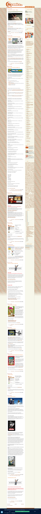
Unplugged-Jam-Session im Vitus (29, 53)
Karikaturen (26, 186)
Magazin (29, 188)
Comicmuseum (27, 83)
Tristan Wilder (33, 203)
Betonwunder (18, 406)
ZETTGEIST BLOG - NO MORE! (29, 130)
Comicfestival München (27, 172)
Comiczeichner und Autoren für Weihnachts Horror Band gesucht (15, 354)
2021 (26, 214)
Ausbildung (33, 164)
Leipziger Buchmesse (32, 187)
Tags (28, 202)
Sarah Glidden (28, 198)
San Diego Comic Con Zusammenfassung (17, 89)
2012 (32, 162)
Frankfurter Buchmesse (29, 180)
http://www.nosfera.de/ (10, 434)
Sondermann (11, 220)
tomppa (28, 203)
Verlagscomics (18, 322)
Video (10, 33)
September (27, 224)
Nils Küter (30, 194)
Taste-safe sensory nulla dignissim (29, 75)
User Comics (11, 351)
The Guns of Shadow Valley (11, 83)
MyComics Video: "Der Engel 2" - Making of (30, 226)
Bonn (32, 166)
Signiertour (33, 199)
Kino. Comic (33, 186)
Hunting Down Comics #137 (28, 59)
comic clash (26, 168)
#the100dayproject (26, 162)
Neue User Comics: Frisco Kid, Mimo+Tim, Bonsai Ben (14, 36)
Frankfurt (26, 180)
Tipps (27, 203)
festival (31, 179)
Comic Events (32, 168)
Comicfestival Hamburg (28, 132)
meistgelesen (26, 190)
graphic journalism (28, 181)
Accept (22, 511)
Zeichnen (28, 207)
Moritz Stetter (30, 191)
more (35, 511)
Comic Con (11, 190)
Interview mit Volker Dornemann (11, 396)
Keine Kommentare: (18, 189)
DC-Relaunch (31, 176)
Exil (25, 179)
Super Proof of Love (11, 343)
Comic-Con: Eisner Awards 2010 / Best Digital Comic (14, 67)
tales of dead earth (32, 202)
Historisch (30, 183)
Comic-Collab (26, 170)
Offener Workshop (32, 194)
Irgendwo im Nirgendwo (28, 120)
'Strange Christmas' (28, 105)
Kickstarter (30, 186)
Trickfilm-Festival (30, 203)
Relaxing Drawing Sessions (28, 57)
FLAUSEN (27, 64)
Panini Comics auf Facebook (11, 245)
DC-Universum (33, 176)
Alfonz (33, 163)
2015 (26, 218)
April (26, 238)
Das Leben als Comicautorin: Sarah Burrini (30, 43)
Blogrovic (27, 98)
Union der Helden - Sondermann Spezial (12, 210)
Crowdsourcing (32, 175)
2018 (26, 216)
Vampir (31, 204)
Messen (33, 190)
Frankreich (31, 180)
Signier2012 (28, 199)
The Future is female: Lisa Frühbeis (29, 73)
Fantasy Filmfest (27, 179)
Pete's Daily (27, 109)
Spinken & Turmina (28, 141)
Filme (33, 179)
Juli (26, 225)
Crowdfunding (29, 175)
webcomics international (19, 190)
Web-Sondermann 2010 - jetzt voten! (12, 477)
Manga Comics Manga (28, 66)
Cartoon (25, 167)
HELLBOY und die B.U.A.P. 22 (29, 55)
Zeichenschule (26, 207)
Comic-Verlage (26, 171)
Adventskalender (26, 163)
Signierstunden (30, 199)
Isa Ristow (27, 94)
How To (33, 183)
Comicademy (33, 171)
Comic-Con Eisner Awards (12, 188)
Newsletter (11, 242)
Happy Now (9, 345)
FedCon (30, 179)
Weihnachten (29, 206)
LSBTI (27, 188)
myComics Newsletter (10, 223)
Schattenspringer (31, 198)
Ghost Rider (26, 181)
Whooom (33, 206)
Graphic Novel (31, 181)
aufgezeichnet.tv (29, 164)
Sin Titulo (19, 78)
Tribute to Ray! (27, 134)
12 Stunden (29, 162)
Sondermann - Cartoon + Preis (11, 299)
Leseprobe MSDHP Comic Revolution (29, 232)
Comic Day (30, 168)
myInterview (19, 475)
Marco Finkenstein (32, 188)
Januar (27, 240)
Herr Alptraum (26, 183)
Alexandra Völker (31, 163)
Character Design (31, 167)
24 (33, 162)
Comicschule (29, 174)
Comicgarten (33, 172)
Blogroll (28, 166)
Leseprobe (12, 320)
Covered (27, 175)
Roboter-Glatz (27, 136)
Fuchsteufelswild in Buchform (28, 91)
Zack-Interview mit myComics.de (29, 45)
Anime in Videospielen (28, 87)
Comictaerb (33, 174)
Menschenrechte (29, 190)
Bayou (9, 82)
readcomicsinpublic (27, 197)
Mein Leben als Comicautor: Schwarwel (29, 42)
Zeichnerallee (33, 207)
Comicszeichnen (31, 174)
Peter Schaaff (31, 195)
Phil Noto (33, 195)
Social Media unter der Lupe (28, 71)
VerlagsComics (33, 204)
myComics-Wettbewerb (15, 475)
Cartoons (10, 475)
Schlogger (33, 198)
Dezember (27, 222)
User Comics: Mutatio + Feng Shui (12, 328)
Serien (25, 199)
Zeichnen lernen (30, 207)
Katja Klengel (28, 186)
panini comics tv (27, 195)
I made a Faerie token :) (28, 61)
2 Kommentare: (17, 32)
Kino (31, 186)
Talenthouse (30, 202)
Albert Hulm (27, 96)
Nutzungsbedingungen (27, 247)
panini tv (29, 195)
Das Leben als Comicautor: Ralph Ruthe (29, 44)
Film (32, 179)
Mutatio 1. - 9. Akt (20, 340)
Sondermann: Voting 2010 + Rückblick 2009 (13, 263)
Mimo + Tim (9, 54)
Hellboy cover (27, 85)
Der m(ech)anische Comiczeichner (29, 102)
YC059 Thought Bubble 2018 (28, 89)
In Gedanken (27, 122)
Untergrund (26, 204)
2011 (31, 162)
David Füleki (28, 176)
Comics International (14, 190)
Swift (27, 202)
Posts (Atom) (11, 505)
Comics (28, 173)
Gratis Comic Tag (30, 182)
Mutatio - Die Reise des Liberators (11, 337)
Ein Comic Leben (28, 126)
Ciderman (33, 167)
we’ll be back (27, 93)
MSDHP (32, 191)
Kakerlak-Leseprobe (21, 369)
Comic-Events (31, 170)
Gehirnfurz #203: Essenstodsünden (29, 113)
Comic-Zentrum (30, 171)
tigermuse (26, 203)
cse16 (33, 175)
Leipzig (29, 187)
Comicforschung (31, 172)
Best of (26, 166)
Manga (30, 188)
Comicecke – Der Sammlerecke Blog (29, 68)
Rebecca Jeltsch (32, 197)
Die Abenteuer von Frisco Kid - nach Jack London (13, 49)
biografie (27, 166)
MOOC (28, 191)
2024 (26, 212)
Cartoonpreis (27, 167)
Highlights (28, 183)
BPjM (33, 166)
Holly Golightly (32, 183)
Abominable (10, 81)
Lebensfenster (26, 187)
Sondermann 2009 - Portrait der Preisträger (12, 298)
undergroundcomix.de (20, 366)
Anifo (26, 100)
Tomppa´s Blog (27, 140)
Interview (12, 475)
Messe (16, 190)
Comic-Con (29, 170)
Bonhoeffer (31, 166)
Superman (26, 202)
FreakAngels (33, 180)
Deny (9, 511)
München (33, 191)
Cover (25, 175)
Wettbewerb (31, 206)
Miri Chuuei (27, 117)
